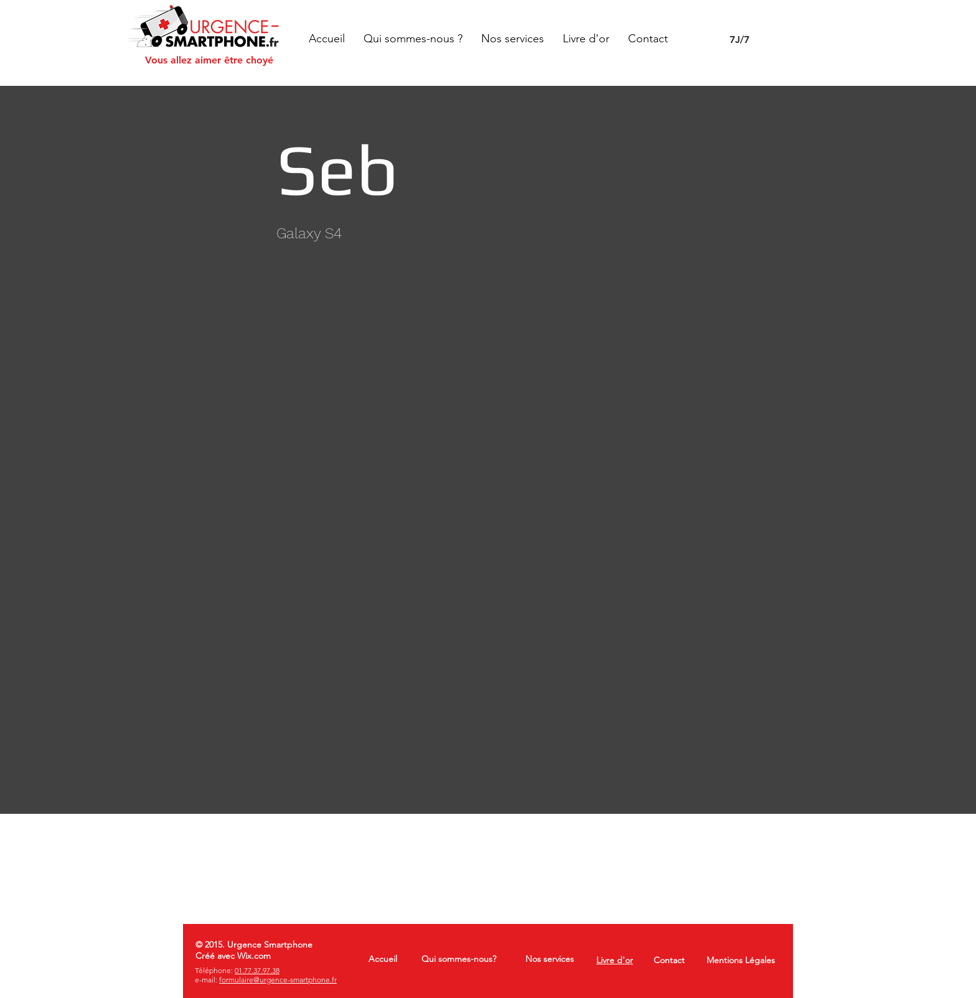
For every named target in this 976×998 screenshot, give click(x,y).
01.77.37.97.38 (257, 970)
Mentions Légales (740, 960)
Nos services (549, 958)
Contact (669, 960)
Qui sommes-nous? (458, 958)
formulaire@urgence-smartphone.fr (278, 979)
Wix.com (254, 955)
